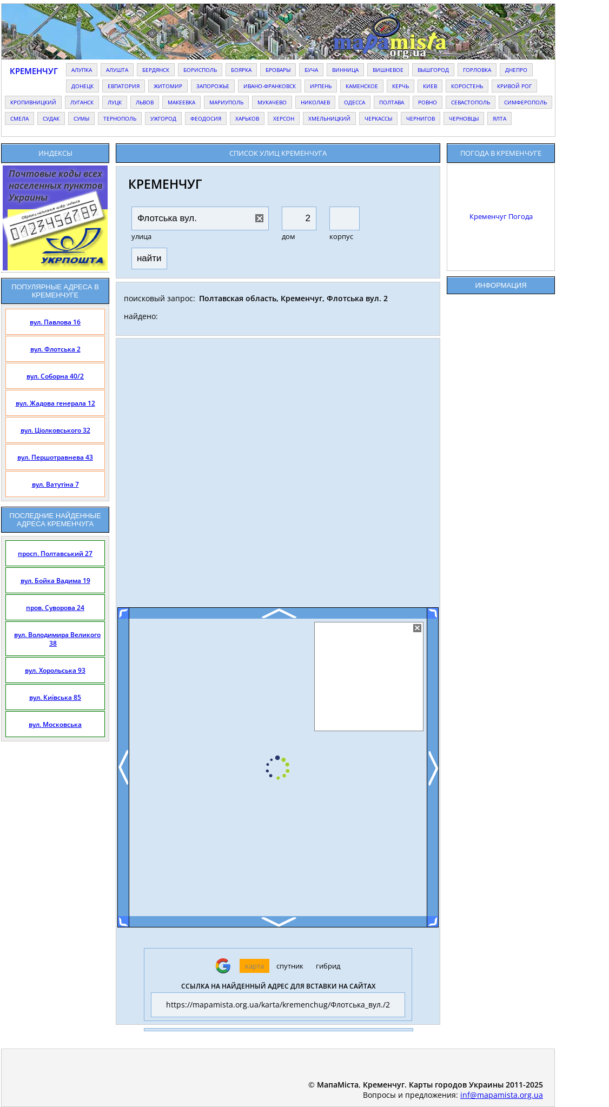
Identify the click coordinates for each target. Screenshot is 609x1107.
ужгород (163, 118)
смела (19, 118)
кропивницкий (33, 102)
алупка (81, 70)
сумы (81, 118)
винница (345, 70)
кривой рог (514, 86)
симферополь (525, 102)
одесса (354, 102)
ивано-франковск (269, 86)
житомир (168, 86)
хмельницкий (329, 118)
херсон (283, 118)
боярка (241, 70)
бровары (278, 70)
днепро (516, 70)
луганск (82, 102)
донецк (82, 86)
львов (145, 102)
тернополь (119, 118)
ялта (499, 118)
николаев (315, 102)
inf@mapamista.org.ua (501, 1095)
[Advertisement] (278, 477)
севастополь (470, 102)
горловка (477, 70)
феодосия (205, 118)
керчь (400, 86)
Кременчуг (34, 70)
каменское (362, 86)
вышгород (433, 70)
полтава (391, 102)
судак (51, 118)
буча (311, 70)
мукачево (272, 102)
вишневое (388, 70)
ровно (427, 102)
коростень (467, 86)
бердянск (155, 70)
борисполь (200, 70)
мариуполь (226, 102)
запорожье (212, 86)
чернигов (420, 118)
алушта (117, 70)
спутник (289, 966)
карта (254, 966)
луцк (115, 102)
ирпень (321, 86)
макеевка (181, 102)
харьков (247, 118)
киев (430, 86)
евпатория (124, 86)
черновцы (464, 118)
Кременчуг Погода (501, 216)
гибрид (328, 966)
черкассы (378, 118)
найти (149, 258)
